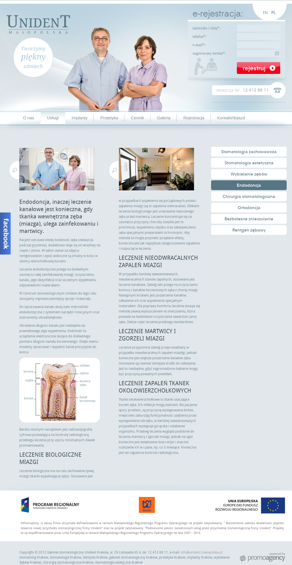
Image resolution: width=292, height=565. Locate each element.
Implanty (80, 117)
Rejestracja (193, 117)
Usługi (53, 117)
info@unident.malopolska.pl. (202, 552)
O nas (28, 117)
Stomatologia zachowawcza (249, 151)
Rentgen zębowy (249, 230)
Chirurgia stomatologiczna (249, 196)
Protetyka (109, 117)
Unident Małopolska (38, 23)
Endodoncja (249, 185)
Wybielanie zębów (249, 174)
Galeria (163, 117)
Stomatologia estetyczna (249, 162)
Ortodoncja (249, 207)
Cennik (137, 117)
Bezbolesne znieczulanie (249, 218)
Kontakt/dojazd (231, 117)
